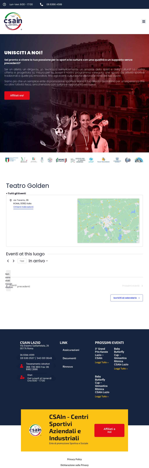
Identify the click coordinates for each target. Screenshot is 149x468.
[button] (143, 21)
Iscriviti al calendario (125, 275)
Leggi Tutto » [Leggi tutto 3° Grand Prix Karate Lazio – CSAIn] (102, 340)
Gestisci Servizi (74, 454)
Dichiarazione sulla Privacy (75, 442)
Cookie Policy (74, 448)
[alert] (8, 258)
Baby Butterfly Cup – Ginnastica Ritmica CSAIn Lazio (121, 334)
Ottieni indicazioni (23, 207)
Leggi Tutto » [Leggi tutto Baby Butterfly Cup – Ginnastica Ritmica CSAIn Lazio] (121, 346)
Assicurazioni (71, 327)
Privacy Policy (74, 436)
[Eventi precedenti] (8, 238)
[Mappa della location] (108, 209)
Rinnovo (68, 344)
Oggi (22, 238)
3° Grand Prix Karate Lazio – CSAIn (101, 331)
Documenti (69, 335)
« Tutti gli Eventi (16, 193)
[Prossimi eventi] (13, 238)
